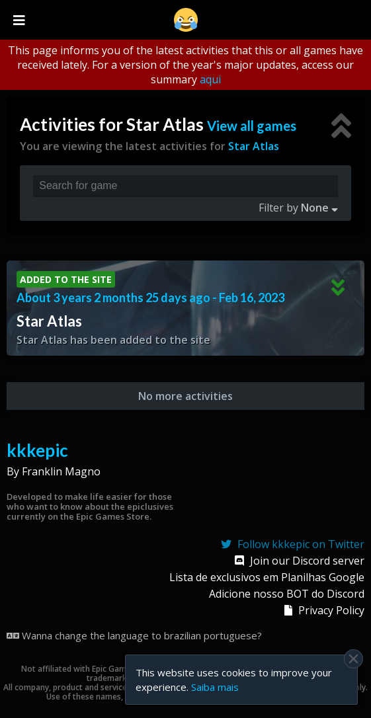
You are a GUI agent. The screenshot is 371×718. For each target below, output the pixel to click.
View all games (251, 126)
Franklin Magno (61, 471)
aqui (210, 79)
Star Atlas (253, 146)
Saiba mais (215, 687)
